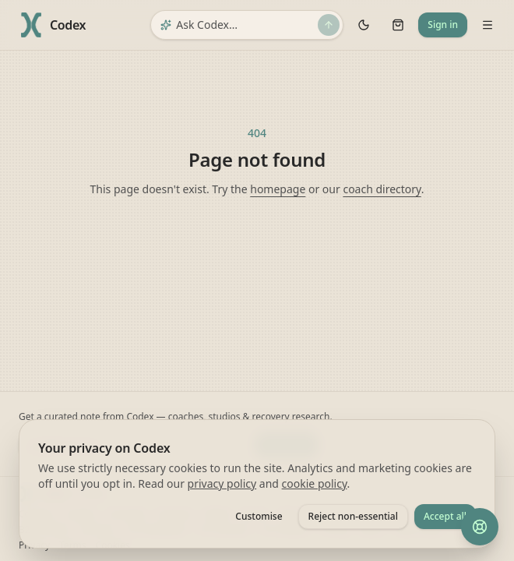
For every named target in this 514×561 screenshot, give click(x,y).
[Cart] (398, 25)
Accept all (445, 516)
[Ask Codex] (244, 25)
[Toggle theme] (364, 25)
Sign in (443, 24)
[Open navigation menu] (488, 25)
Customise (258, 516)
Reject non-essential (353, 516)
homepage (277, 189)
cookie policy (314, 483)
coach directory (382, 189)
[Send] (329, 25)
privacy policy (222, 483)
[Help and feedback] (479, 526)
